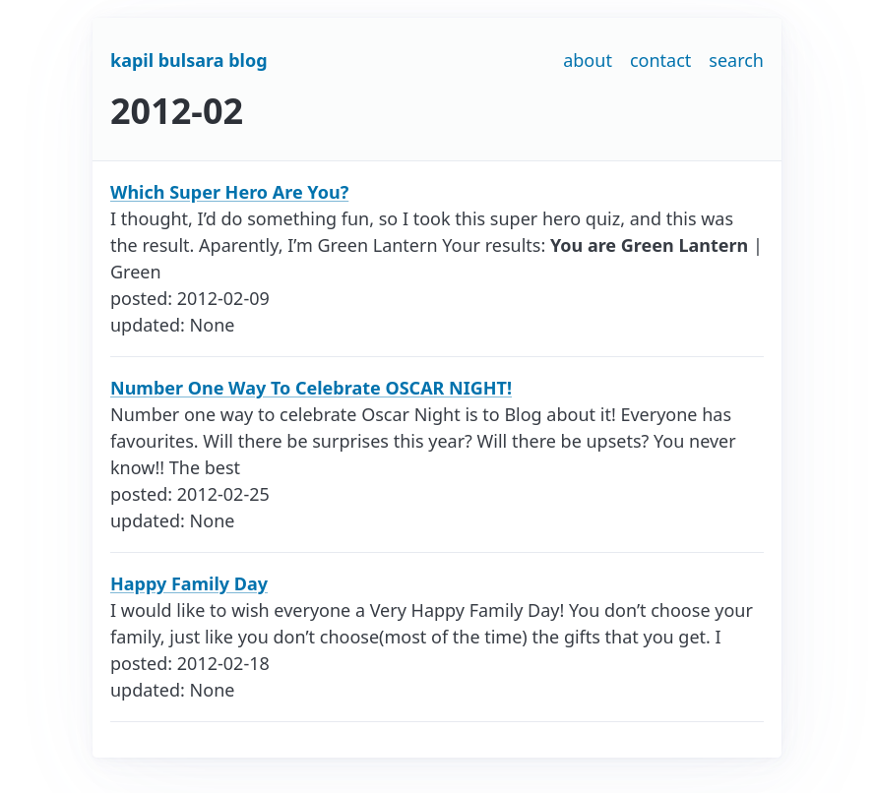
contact (660, 60)
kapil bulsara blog (189, 60)
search (736, 60)
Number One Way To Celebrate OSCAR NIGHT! (311, 387)
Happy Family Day (189, 583)
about (587, 60)
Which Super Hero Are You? (229, 192)
